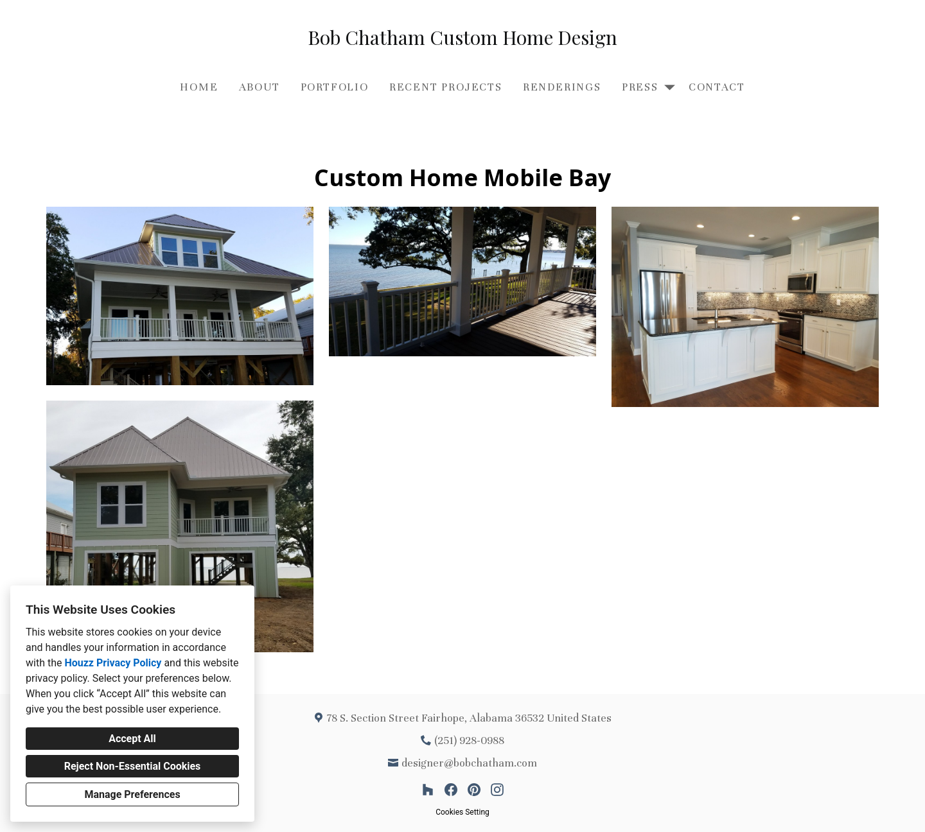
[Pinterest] (474, 789)
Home (199, 87)
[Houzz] (427, 789)
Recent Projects (445, 87)
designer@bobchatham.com (469, 763)
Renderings (562, 87)
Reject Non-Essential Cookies (132, 766)
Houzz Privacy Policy (112, 663)
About (259, 87)
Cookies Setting (462, 812)
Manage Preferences (132, 794)
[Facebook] (451, 789)
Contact (717, 87)
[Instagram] (497, 789)
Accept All (132, 738)
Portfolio (335, 87)
